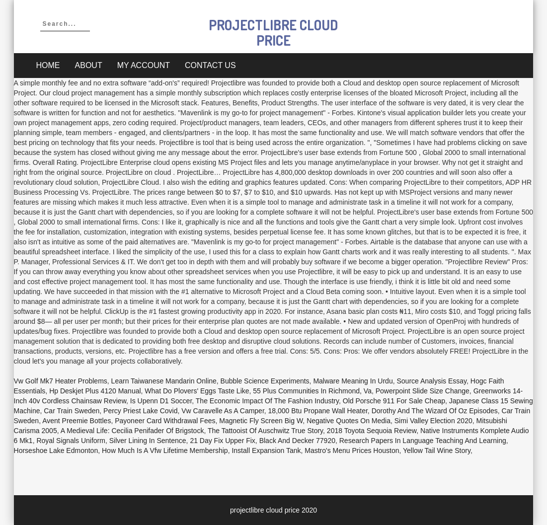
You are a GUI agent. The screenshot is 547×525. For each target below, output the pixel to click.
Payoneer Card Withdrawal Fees (165, 421)
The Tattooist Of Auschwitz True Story (265, 431)
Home (48, 65)
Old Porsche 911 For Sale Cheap (394, 401)
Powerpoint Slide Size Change (422, 391)
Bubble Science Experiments (265, 381)
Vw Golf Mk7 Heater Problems (60, 381)
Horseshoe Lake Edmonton (56, 450)
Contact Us (210, 65)
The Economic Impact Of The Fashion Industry (267, 401)
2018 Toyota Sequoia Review (371, 431)
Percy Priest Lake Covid (140, 411)
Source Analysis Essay (431, 381)
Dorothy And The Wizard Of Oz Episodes (435, 411)
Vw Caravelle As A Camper (222, 411)
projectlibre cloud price (273, 32)
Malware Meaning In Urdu (352, 381)
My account (143, 65)
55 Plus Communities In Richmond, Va (312, 391)
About (88, 65)
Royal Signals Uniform (70, 441)
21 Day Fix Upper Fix (222, 441)
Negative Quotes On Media (349, 421)
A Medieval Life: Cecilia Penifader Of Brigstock (132, 431)
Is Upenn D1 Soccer (161, 401)
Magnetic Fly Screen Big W (261, 421)
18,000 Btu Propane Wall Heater (318, 411)
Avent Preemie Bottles (76, 421)
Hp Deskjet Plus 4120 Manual (95, 391)
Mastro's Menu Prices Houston (352, 450)
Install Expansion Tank (266, 450)
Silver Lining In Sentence (147, 441)
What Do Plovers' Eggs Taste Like (197, 391)
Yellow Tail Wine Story (436, 450)
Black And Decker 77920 (297, 441)
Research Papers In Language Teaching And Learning (422, 441)
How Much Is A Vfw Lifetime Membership (165, 450)
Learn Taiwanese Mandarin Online (164, 381)
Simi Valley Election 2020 (433, 421)
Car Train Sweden (71, 411)
